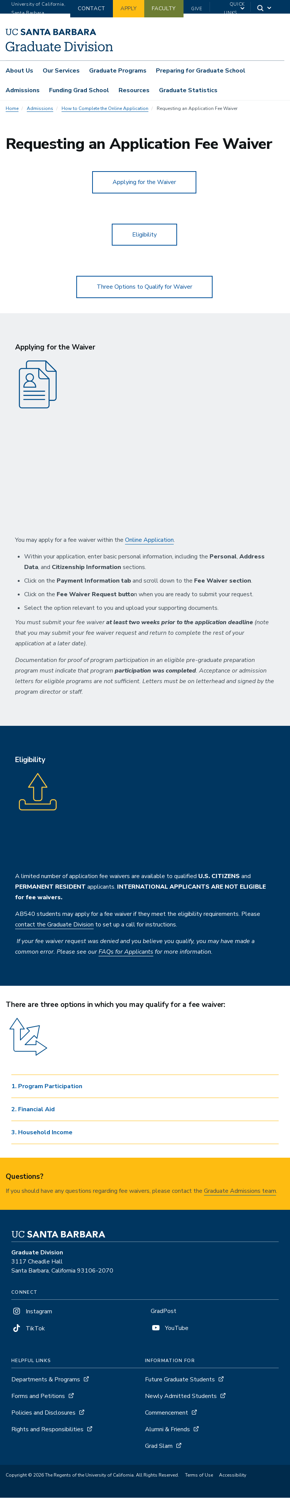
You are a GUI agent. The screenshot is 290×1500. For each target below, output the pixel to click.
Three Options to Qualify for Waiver (144, 289)
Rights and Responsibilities (47, 1431)
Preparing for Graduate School (200, 70)
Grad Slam (159, 1448)
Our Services (61, 70)
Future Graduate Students (180, 1382)
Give (196, 9)
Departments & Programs (45, 1382)
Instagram (31, 1314)
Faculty (164, 8)
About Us (19, 70)
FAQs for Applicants (126, 954)
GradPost (163, 1314)
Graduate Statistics (188, 90)
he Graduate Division (66, 927)
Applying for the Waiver (144, 184)
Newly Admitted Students (181, 1398)
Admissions (23, 90)
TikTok (28, 1331)
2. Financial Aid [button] (33, 1111)
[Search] (265, 8)
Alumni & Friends (167, 1431)
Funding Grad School (79, 90)
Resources (134, 90)
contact (26, 927)
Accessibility (232, 1477)
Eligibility (144, 237)
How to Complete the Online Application (105, 111)
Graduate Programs (118, 70)
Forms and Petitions (38, 1398)
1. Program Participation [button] (46, 1088)
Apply (128, 8)
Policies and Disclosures (43, 1415)
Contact (91, 8)
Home (12, 111)
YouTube (169, 1331)
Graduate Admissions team (240, 1193)
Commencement (166, 1415)
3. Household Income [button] (41, 1134)
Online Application (149, 542)
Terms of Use (199, 1477)
